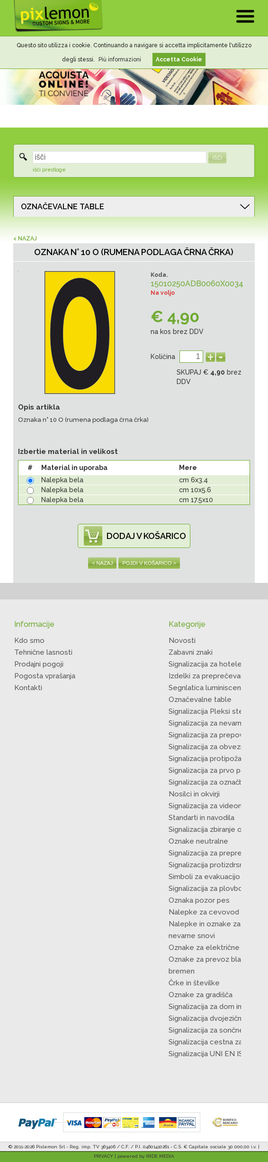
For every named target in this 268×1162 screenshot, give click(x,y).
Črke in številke (194, 983)
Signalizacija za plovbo (206, 888)
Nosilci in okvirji (194, 794)
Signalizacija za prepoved (210, 735)
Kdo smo (29, 640)
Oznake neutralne (198, 841)
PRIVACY (103, 1156)
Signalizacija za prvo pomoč (214, 770)
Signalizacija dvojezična (207, 1018)
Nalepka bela (62, 480)
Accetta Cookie (179, 59)
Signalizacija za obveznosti (213, 747)
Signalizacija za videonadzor (215, 806)
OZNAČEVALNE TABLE (62, 206)
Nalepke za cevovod (204, 912)
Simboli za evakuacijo (204, 876)
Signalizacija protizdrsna (208, 865)
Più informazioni (119, 59)
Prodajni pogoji (38, 664)
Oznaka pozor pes (199, 900)
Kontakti (28, 688)
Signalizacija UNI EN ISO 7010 (217, 1054)
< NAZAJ (25, 238)
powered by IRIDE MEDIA (145, 1156)
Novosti (182, 640)
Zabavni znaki (191, 652)
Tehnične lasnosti (43, 652)
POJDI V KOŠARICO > (149, 563)
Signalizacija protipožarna (210, 758)
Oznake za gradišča (200, 995)
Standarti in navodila (201, 817)
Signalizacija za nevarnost (211, 723)
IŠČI (217, 158)
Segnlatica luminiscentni (209, 688)
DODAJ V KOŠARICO (146, 536)
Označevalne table (200, 699)
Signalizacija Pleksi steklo (211, 711)
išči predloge (49, 170)
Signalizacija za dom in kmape (217, 1006)
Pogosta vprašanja (44, 676)
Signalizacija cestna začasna (215, 1042)
